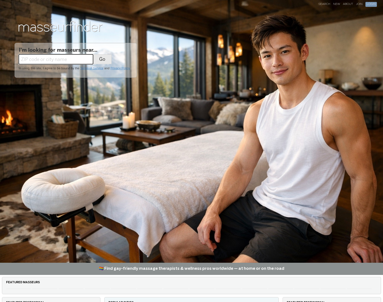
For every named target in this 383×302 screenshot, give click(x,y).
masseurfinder (60, 26)
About (348, 4)
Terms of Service (91, 68)
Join (359, 4)
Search (324, 4)
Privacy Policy (120, 68)
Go (102, 59)
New (336, 4)
